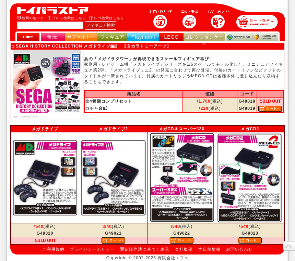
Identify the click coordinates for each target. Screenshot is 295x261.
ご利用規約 (53, 249)
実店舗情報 (209, 249)
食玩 (52, 37)
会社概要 (184, 249)
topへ (289, 246)
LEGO (171, 37)
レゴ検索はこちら (109, 18)
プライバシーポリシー (92, 249)
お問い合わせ (239, 249)
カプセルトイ (81, 37)
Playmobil (143, 37)
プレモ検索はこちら (69, 18)
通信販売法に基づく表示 (144, 249)
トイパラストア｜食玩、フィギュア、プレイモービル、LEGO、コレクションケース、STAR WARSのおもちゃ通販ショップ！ (55, 10)
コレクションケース (204, 39)
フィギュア (112, 37)
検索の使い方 (33, 18)
